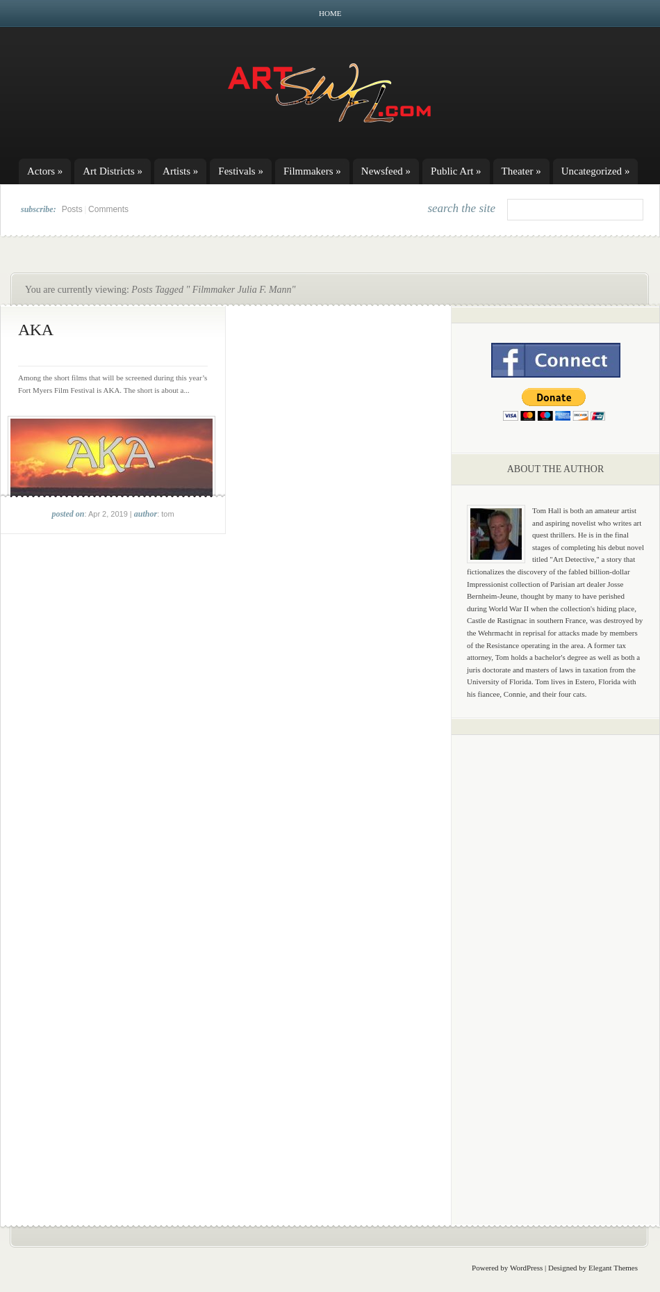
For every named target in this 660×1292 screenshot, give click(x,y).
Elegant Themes (613, 1267)
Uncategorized (595, 171)
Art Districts (112, 171)
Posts (72, 209)
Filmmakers (312, 171)
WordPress (526, 1267)
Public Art (456, 171)
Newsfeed (386, 171)
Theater (521, 171)
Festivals (240, 171)
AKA (35, 330)
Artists (180, 171)
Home (330, 13)
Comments (108, 209)
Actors (45, 171)
